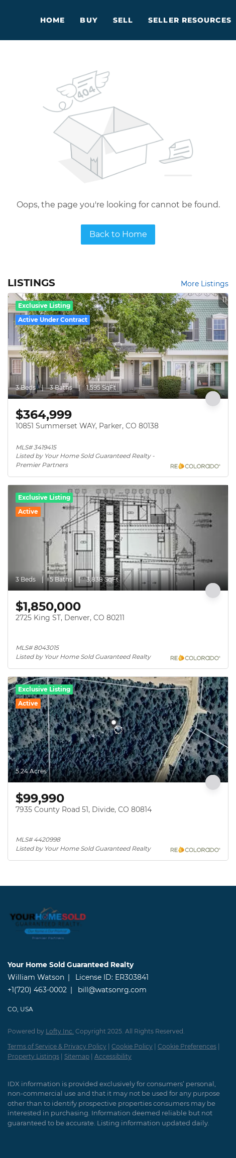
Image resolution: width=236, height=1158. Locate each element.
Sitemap (76, 1056)
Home (52, 20)
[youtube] (73, 1138)
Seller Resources (189, 20)
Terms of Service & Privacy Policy (57, 1046)
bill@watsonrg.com (112, 989)
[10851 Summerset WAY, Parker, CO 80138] (118, 346)
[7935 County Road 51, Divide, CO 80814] (118, 729)
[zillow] (33, 1138)
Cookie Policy (132, 1046)
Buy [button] (88, 20)
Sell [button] (123, 20)
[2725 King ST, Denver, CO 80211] (118, 538)
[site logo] (52, 951)
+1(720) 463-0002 (37, 989)
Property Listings (33, 1056)
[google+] (93, 1138)
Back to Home (118, 234)
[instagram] (53, 1138)
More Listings (204, 283)
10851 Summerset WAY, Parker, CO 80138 (87, 425)
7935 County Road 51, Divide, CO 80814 (84, 809)
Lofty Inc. (60, 1031)
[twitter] (13, 1138)
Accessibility (113, 1056)
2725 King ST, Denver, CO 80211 (70, 617)
